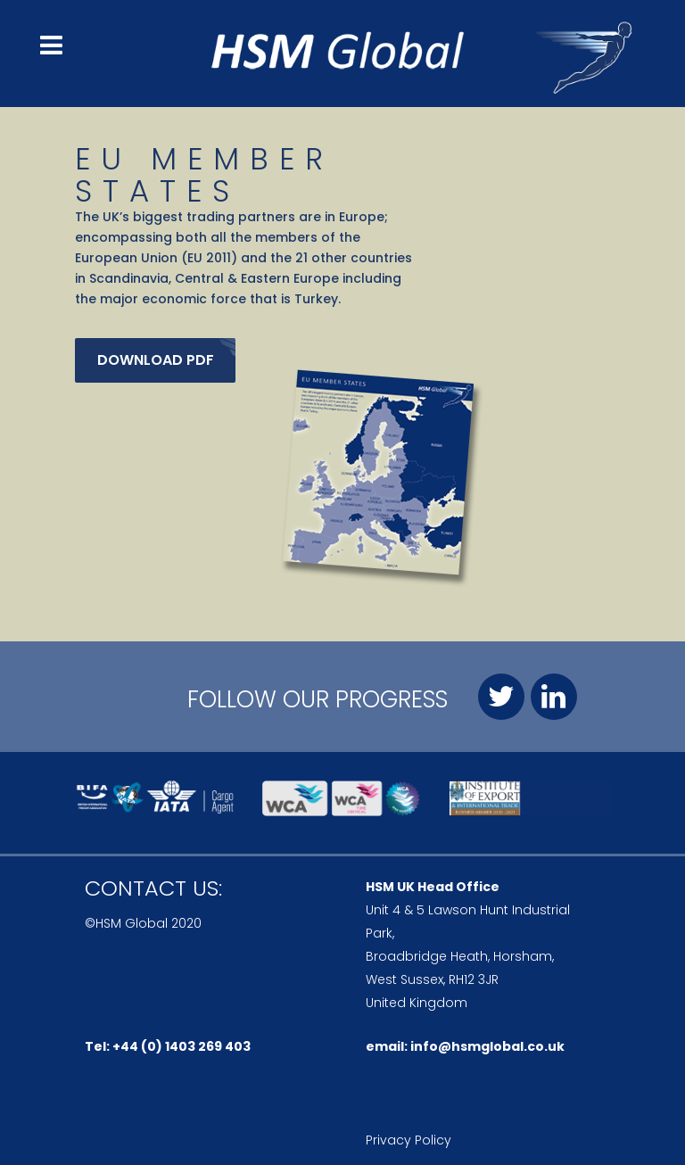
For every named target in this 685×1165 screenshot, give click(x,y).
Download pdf (155, 360)
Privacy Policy (408, 1140)
